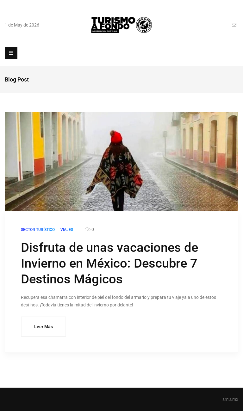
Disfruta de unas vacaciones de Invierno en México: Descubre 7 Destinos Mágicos (109, 263)
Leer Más (43, 326)
